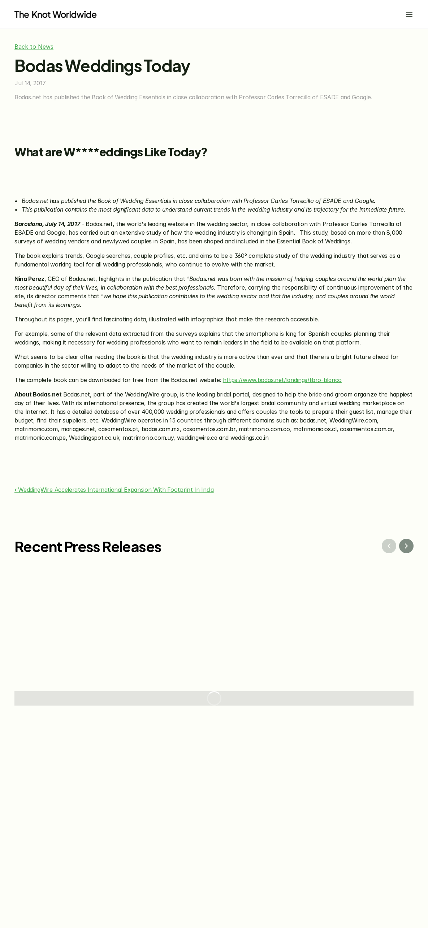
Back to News (33, 46)
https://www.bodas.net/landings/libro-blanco (282, 379)
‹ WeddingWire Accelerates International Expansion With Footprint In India (114, 489)
